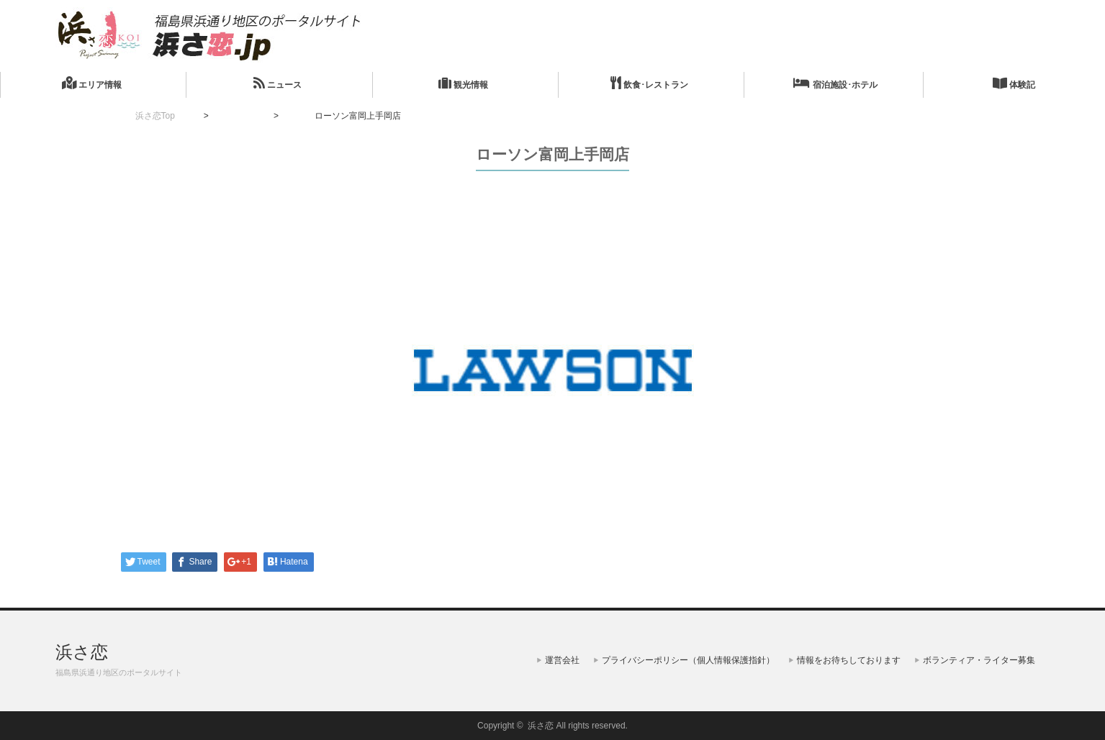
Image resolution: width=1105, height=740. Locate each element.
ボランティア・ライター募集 (979, 660)
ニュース (277, 83)
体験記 (1014, 83)
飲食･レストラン (649, 83)
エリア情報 (92, 83)
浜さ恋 (81, 652)
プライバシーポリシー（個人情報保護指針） (688, 660)
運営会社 (562, 660)
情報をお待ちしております (849, 660)
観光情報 (463, 83)
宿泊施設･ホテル (835, 83)
